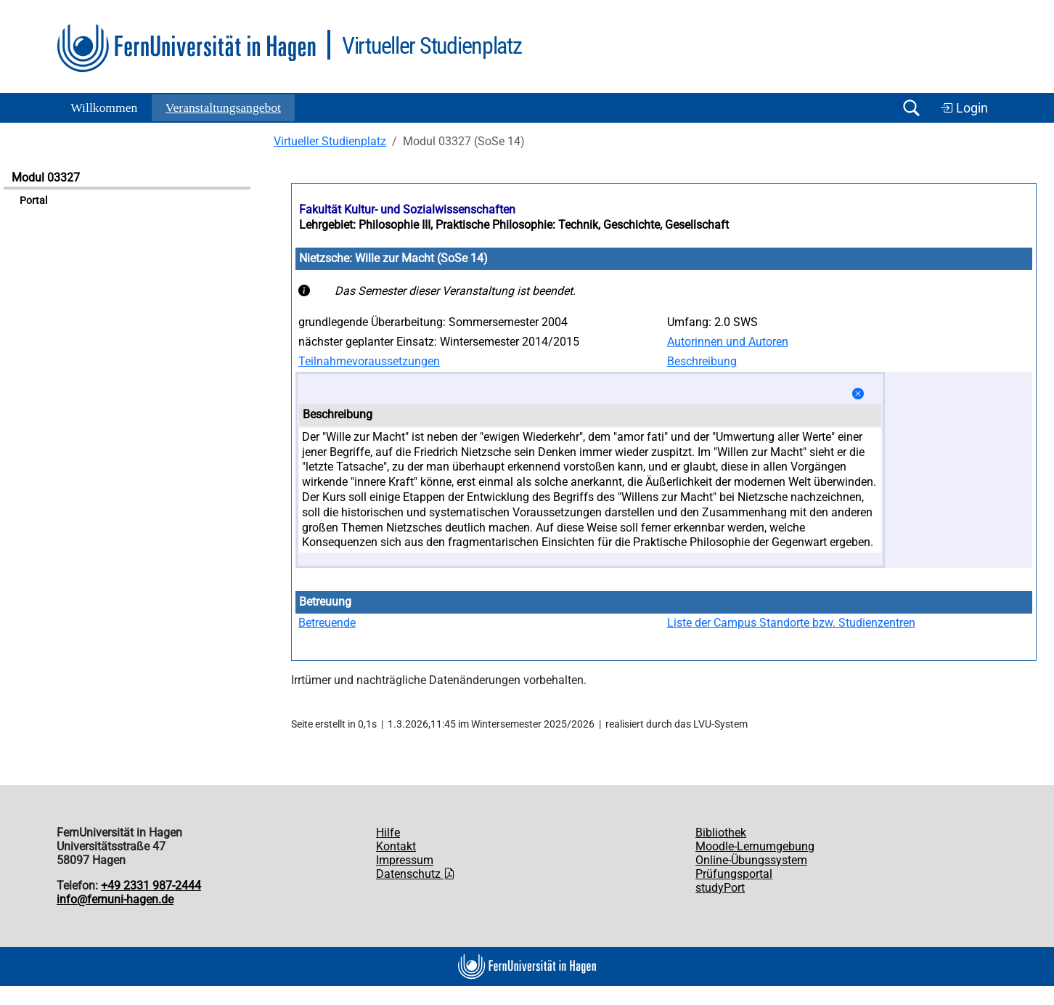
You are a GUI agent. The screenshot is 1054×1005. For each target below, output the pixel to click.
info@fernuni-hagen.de (115, 899)
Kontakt (396, 846)
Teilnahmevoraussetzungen (369, 361)
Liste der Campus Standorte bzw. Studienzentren (791, 623)
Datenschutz (415, 874)
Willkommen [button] (103, 107)
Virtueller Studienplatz (330, 141)
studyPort (720, 888)
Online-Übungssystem (751, 860)
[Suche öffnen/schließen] (911, 108)
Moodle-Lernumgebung (754, 846)
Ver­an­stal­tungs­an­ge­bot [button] (223, 107)
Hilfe (388, 832)
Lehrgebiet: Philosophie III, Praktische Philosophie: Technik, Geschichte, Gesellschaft (514, 225)
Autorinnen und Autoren (727, 342)
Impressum (404, 860)
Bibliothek (720, 832)
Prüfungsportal (733, 874)
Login (964, 108)
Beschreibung (702, 361)
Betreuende (327, 623)
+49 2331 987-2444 (151, 885)
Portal (33, 201)
